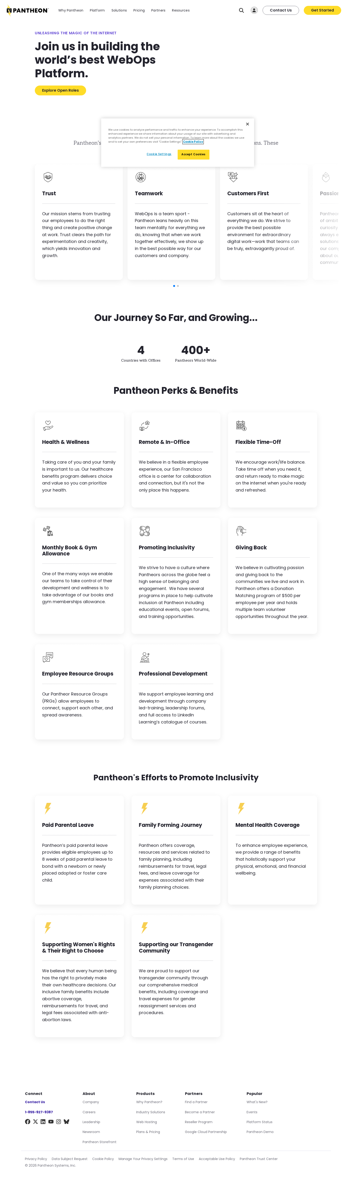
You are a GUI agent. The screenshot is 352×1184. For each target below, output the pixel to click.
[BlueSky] (66, 1122)
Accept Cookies (193, 154)
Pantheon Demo (260, 1131)
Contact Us (281, 10)
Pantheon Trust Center (259, 1159)
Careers (89, 1112)
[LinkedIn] (43, 1122)
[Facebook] (27, 1122)
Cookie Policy (103, 1159)
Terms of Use (183, 1159)
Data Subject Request (70, 1159)
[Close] (247, 124)
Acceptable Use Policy (217, 1159)
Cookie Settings (159, 154)
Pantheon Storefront (99, 1142)
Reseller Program (198, 1122)
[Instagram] (58, 1122)
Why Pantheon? (149, 1102)
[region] (177, 142)
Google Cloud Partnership (206, 1131)
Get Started (322, 10)
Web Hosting (146, 1122)
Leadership (91, 1122)
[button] (174, 286)
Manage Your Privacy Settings (143, 1159)
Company (91, 1102)
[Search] (241, 10)
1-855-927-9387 (39, 1112)
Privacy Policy (36, 1159)
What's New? (257, 1102)
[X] (35, 1122)
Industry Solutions (150, 1112)
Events (252, 1112)
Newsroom (91, 1131)
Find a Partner (196, 1102)
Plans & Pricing (148, 1131)
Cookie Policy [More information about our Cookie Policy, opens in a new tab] (193, 142)
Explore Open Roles (60, 90)
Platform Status (259, 1122)
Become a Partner (200, 1112)
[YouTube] (51, 1122)
